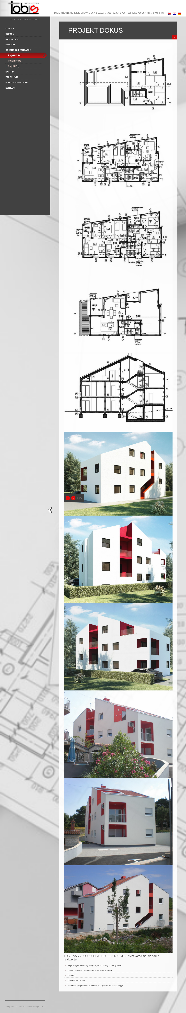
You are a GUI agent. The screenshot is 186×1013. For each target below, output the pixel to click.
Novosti (10, 44)
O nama (9, 28)
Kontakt (10, 87)
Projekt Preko (14, 61)
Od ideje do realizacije (18, 50)
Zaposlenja (11, 77)
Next (73, 498)
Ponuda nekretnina (16, 82)
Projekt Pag (13, 66)
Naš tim (9, 71)
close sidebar (50, 510)
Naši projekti (12, 39)
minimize (174, 37)
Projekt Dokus (15, 55)
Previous (68, 498)
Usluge (9, 33)
